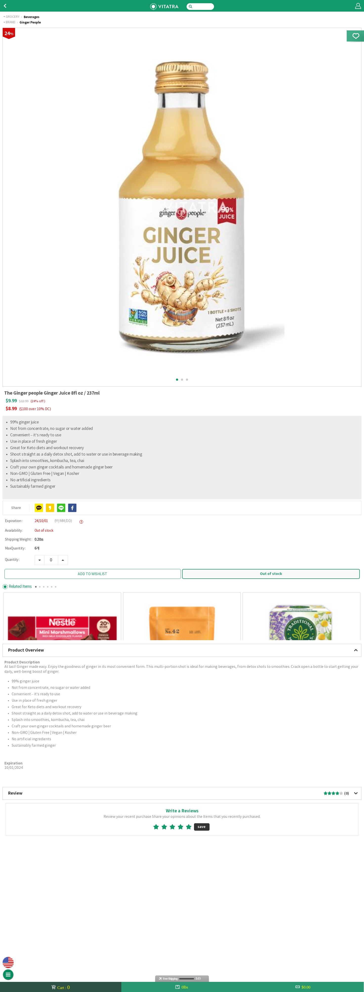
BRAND (10, 22)
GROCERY (13, 17)
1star (158, 916)
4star (182, 916)
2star (166, 916)
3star (174, 916)
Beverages (31, 17)
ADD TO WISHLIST (92, 574)
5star (190, 916)
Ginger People (30, 22)
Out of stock (271, 574)
